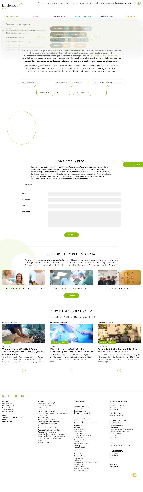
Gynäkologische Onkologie (82, 435)
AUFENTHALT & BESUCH (118, 401)
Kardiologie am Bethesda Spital (48, 422)
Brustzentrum (78, 425)
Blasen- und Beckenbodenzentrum (85, 423)
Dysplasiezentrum (80, 429)
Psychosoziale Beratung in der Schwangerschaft (119, 432)
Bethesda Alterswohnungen (47, 405)
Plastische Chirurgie (80, 456)
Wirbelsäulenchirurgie (81, 470)
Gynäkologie (78, 433)
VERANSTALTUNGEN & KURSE (12, 417)
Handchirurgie (78, 437)
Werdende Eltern (115, 407)
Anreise (112, 403)
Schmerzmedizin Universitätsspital (49, 438)
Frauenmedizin (79, 409)
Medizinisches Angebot (82, 419)
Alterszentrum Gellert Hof (46, 403)
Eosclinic (41, 409)
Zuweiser (64, 322)
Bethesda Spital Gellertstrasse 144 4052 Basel (8, 405)
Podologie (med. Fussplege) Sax (49, 430)
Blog (47, 3)
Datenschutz (114, 467)
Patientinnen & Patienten (118, 405)
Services (112, 457)
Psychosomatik (79, 458)
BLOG (4, 419)
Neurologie (77, 446)
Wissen (4, 322)
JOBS (4, 415)
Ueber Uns (23, 30)
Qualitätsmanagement (117, 415)
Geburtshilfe (78, 431)
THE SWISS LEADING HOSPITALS (104, 55)
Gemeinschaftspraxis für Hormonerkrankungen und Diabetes (53, 414)
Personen (93, 3)
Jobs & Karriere (66, 3)
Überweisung (114, 453)
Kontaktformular (7, 411)
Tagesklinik (77, 450)
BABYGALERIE (7, 421)
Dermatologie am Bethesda (47, 411)
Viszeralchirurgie (43, 442)
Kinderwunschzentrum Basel (47, 424)
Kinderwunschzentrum (81, 443)
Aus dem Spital (13, 322)
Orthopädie (78, 452)
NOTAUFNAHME (79, 401)
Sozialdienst (114, 437)
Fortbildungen (114, 455)
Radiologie (77, 460)
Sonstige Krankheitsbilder (82, 413)
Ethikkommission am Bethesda (120, 445)
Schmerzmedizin (79, 466)
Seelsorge (113, 435)
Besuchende (114, 409)
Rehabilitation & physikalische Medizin (86, 462)
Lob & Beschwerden (116, 413)
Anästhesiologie (79, 421)
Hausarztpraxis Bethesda (46, 420)
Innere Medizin (79, 439)
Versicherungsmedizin (81, 468)
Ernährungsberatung (116, 425)
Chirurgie (77, 427)
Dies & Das (64, 342)
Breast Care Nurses (116, 423)
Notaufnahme (121, 3)
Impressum (113, 465)
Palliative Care (78, 454)
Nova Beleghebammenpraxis (47, 426)
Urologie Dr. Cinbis (44, 440)
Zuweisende (55, 3)
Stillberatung (114, 427)
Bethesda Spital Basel (9, 30)
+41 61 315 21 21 (8, 409)
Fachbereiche (84, 3)
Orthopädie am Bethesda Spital (48, 428)
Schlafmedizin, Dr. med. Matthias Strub (51, 434)
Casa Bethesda (43, 407)
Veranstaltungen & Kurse (106, 3)
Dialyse (76, 441)
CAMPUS (41, 401)
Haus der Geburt (43, 418)
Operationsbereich (80, 448)
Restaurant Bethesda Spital (47, 432)
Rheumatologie (79, 464)
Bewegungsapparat (80, 411)
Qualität (75, 3)
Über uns (41, 3)
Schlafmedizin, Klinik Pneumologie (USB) (51, 436)
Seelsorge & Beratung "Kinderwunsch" (122, 429)
